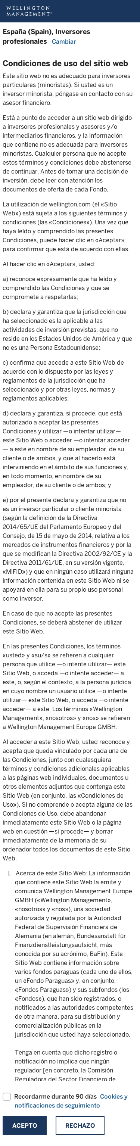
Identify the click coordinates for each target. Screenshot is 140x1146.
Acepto (24, 1125)
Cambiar (64, 41)
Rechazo (80, 1125)
